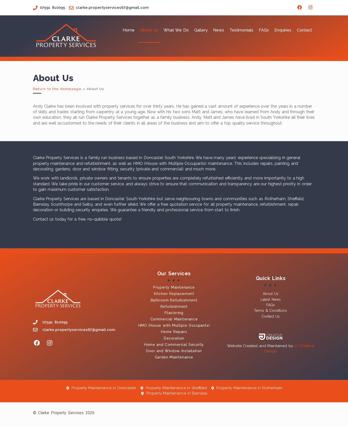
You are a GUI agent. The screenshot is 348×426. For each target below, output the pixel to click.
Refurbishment (174, 307)
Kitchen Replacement (174, 294)
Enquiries (282, 30)
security (127, 169)
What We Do (176, 30)
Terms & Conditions (270, 311)
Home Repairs (174, 332)
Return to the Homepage (57, 89)
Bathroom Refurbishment (174, 300)
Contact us (43, 219)
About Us (149, 30)
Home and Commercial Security (174, 345)
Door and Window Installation (174, 351)
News (218, 30)
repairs (266, 163)
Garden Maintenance (174, 357)
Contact (304, 30)
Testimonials (241, 30)
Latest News (270, 299)
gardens (62, 169)
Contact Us (271, 316)
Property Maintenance (174, 287)
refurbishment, (98, 163)
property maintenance (54, 163)
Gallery (201, 30)
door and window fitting (94, 169)
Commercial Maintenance (174, 319)
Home (129, 30)
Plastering (174, 313)
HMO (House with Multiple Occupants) (174, 325)
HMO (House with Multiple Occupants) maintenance (182, 163)
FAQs (264, 30)
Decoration (174, 338)
